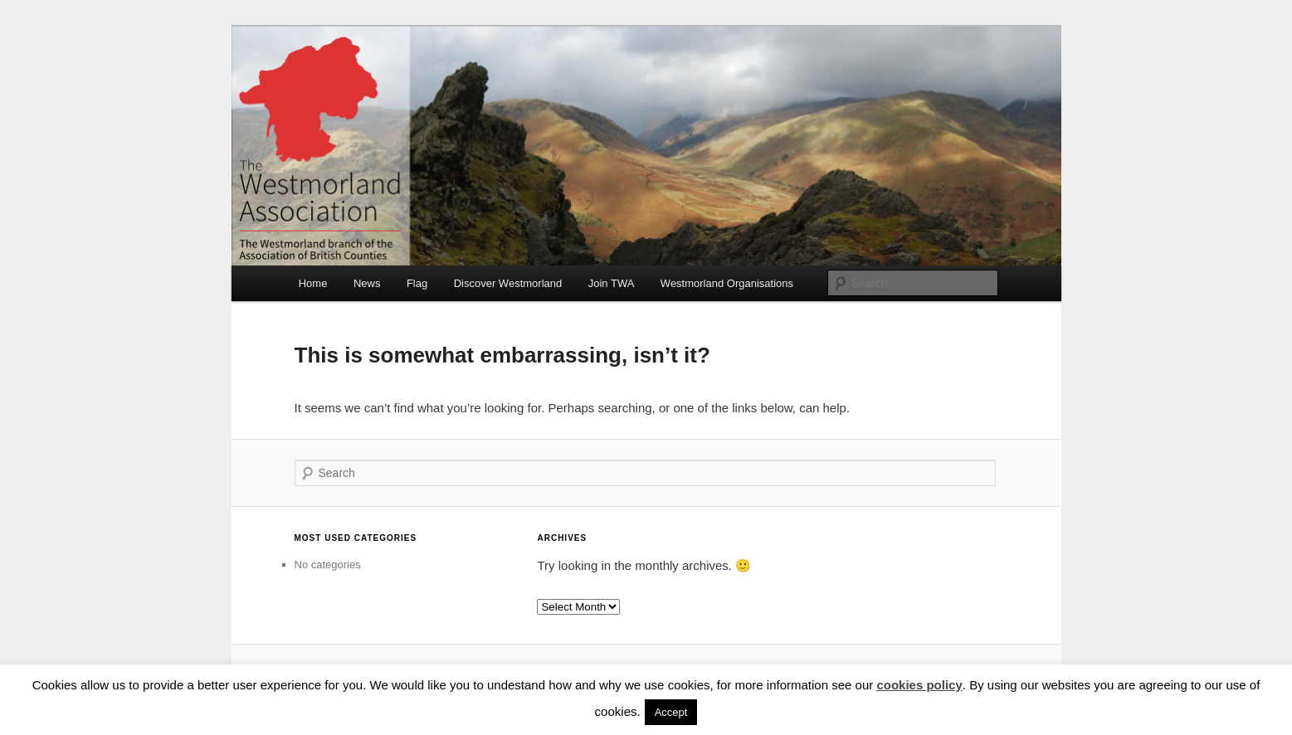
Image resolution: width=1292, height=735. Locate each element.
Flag (417, 283)
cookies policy (919, 685)
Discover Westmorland (508, 283)
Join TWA (611, 283)
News (367, 283)
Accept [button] (671, 712)
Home (313, 283)
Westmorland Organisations (727, 283)
